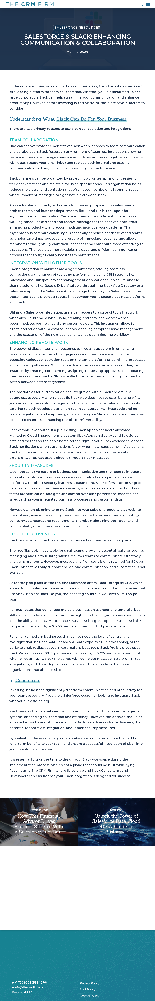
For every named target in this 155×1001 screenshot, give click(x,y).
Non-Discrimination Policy (98, 970)
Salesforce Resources (77, 27)
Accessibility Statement (96, 964)
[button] (148, 4)
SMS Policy (87, 951)
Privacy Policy (89, 945)
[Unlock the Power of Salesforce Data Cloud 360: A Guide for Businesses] (116, 822)
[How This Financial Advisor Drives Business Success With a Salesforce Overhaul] (39, 822)
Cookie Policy (89, 958)
